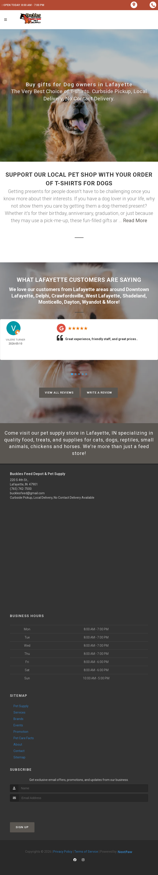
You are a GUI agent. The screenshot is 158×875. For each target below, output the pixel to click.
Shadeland (133, 296)
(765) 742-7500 (21, 489)
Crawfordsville (67, 296)
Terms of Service (86, 851)
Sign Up (22, 827)
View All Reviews (59, 392)
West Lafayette (103, 296)
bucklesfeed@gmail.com (27, 493)
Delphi (42, 296)
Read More (135, 220)
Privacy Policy (62, 851)
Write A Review (99, 392)
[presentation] (33, 810)
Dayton (72, 302)
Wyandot (91, 302)
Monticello (50, 302)
